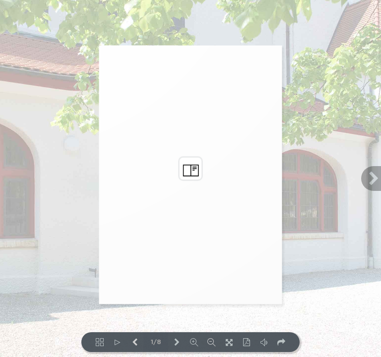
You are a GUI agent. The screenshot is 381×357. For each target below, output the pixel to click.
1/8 (156, 342)
